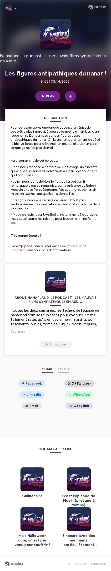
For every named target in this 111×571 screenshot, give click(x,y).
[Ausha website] (97, 7)
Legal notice (98, 564)
